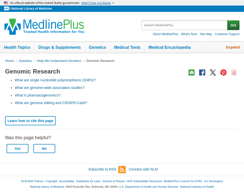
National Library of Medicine (31, 8)
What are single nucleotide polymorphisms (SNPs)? (55, 80)
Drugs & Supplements (60, 47)
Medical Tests (127, 47)
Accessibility (66, 181)
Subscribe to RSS (107, 169)
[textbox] (185, 25)
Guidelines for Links (88, 181)
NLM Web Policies (32, 181)
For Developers (213, 181)
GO (233, 25)
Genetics (97, 47)
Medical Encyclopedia (169, 47)
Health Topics (17, 47)
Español (233, 47)
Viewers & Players (113, 181)
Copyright (51, 181)
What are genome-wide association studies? (49, 88)
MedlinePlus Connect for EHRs (183, 181)
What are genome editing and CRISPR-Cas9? (51, 103)
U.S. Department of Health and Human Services (148, 186)
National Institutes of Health (197, 186)
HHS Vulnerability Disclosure (144, 181)
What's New (189, 34)
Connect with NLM (143, 169)
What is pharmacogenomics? (38, 95)
